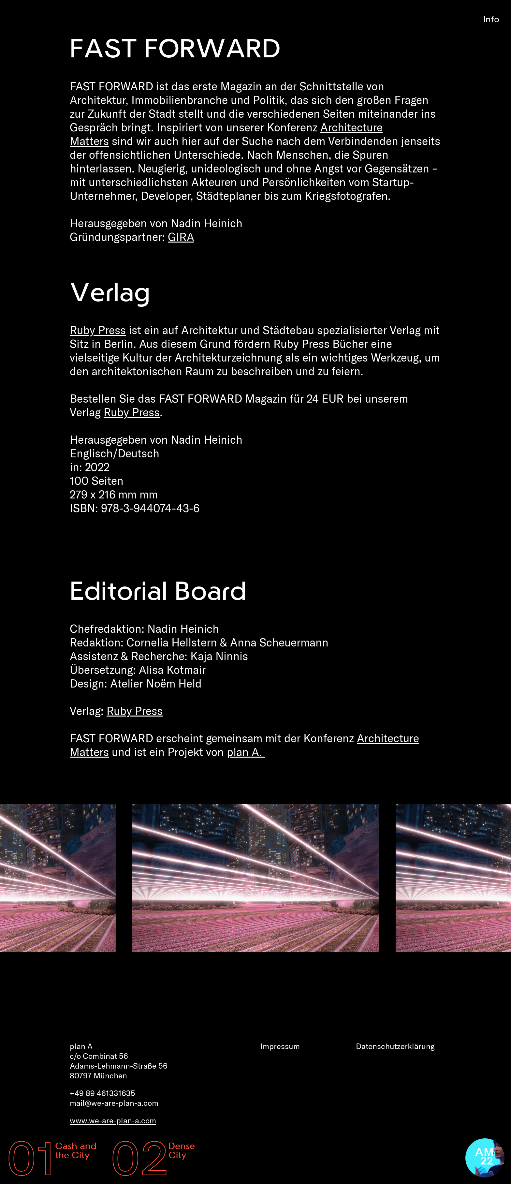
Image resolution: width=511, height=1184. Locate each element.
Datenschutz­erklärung (395, 1046)
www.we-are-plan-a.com (113, 1120)
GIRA (181, 237)
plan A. (246, 752)
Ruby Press (98, 330)
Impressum (280, 1046)
